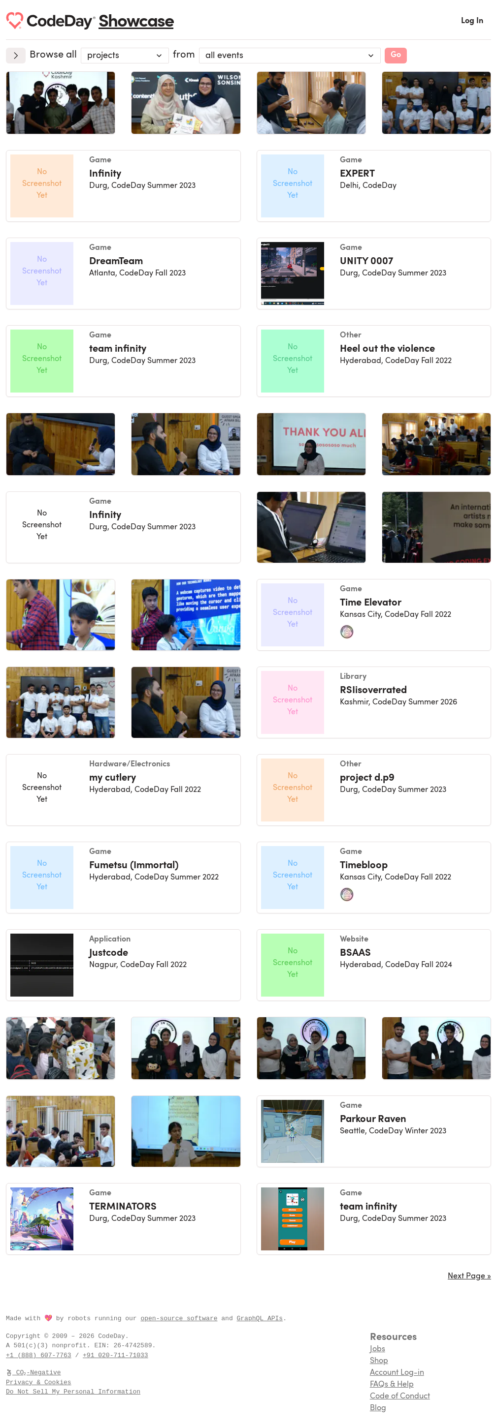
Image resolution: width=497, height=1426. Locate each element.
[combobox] (125, 55)
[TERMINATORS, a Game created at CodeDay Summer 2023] (123, 1219)
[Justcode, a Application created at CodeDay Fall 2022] (123, 965)
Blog (378, 1408)
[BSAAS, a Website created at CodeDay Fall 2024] (374, 965)
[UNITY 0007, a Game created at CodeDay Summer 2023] (374, 273)
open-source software (178, 1318)
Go (396, 55)
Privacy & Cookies (38, 1382)
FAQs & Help (392, 1385)
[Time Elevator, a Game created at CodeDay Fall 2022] (374, 615)
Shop (379, 1361)
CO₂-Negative (34, 1372)
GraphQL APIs (259, 1318)
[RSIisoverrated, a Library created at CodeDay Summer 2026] (374, 702)
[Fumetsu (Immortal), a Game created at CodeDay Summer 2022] (123, 877)
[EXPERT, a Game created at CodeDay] (374, 186)
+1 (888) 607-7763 (38, 1355)
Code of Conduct (400, 1396)
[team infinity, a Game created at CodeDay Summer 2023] (123, 361)
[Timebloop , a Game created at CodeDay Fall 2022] (374, 877)
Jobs (377, 1349)
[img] (60, 102)
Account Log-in (397, 1373)
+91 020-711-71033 (115, 1355)
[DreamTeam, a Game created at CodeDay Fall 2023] (123, 273)
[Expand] (16, 55)
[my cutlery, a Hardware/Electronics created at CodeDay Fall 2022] (123, 790)
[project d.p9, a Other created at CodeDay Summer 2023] (374, 790)
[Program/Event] (290, 55)
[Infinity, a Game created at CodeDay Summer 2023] (123, 186)
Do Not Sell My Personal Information (73, 1391)
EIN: (103, 1345)
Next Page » (469, 1276)
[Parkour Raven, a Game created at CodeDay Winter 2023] (374, 1131)
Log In (472, 21)
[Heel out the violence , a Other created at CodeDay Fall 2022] (374, 361)
